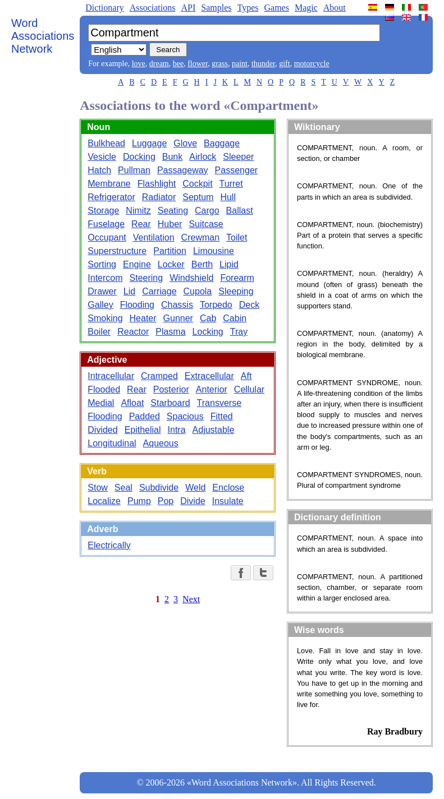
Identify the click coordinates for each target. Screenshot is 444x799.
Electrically (109, 545)
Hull (228, 197)
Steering (146, 278)
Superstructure (117, 251)
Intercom (105, 278)
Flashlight (157, 183)
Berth (202, 264)
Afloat (132, 403)
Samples (216, 7)
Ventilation (154, 237)
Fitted (221, 416)
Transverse (219, 403)
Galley (100, 305)
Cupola (198, 291)
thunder (263, 63)
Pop (165, 501)
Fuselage (106, 224)
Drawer (102, 291)
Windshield (191, 278)
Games (276, 7)
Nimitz (138, 210)
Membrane (109, 183)
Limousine (213, 251)
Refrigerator (111, 197)
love (138, 63)
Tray (239, 331)
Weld (195, 487)
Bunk (172, 156)
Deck (249, 305)
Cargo (207, 210)
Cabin (234, 318)
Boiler (99, 331)
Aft (246, 376)
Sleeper (238, 156)
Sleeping (235, 291)
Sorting (102, 264)
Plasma (170, 331)
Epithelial (143, 430)
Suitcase (206, 224)
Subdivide (158, 487)
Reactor (133, 331)
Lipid (229, 264)
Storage (103, 210)
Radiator (159, 197)
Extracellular (209, 376)
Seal (123, 487)
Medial (101, 403)
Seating (173, 210)
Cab (208, 318)
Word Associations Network (42, 36)
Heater (143, 318)
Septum (197, 197)
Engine (137, 264)
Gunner (178, 318)
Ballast (239, 210)
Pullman (134, 170)
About (334, 7)
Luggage (149, 143)
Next (191, 599)
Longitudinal (112, 443)
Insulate (228, 501)
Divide (192, 501)
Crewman (200, 237)
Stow (98, 487)
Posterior (171, 389)
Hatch (99, 170)
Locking (208, 331)
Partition (169, 251)
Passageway (182, 170)
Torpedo (216, 305)
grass (220, 63)
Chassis (177, 305)
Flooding (137, 305)
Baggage (222, 143)
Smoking (105, 318)
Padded (144, 416)
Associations (153, 7)
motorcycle (311, 63)
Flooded (104, 389)
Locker (171, 264)
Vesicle (102, 156)
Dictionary (104, 7)
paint (240, 63)
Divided (102, 430)
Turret (231, 183)
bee (178, 63)
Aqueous (160, 443)
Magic (306, 7)
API (188, 7)
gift (284, 63)
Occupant (107, 237)
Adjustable (214, 430)
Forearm (237, 278)
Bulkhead (106, 143)
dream (159, 63)
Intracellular (111, 376)
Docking (139, 156)
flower (197, 63)
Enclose (228, 487)
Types (247, 7)
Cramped (159, 376)
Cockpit (197, 183)
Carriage (159, 291)
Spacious (185, 416)
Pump (139, 501)
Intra (177, 430)
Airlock (202, 156)
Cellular (249, 389)
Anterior (211, 389)
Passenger (236, 170)
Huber (170, 224)
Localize (104, 501)
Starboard (170, 403)
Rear (141, 224)
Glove (185, 143)
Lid (129, 291)
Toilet (236, 237)
